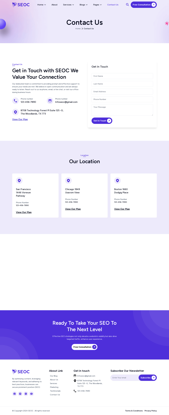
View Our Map (20, 119)
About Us (54, 380)
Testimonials (55, 391)
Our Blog (53, 376)
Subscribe (149, 378)
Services (68, 4)
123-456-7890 (28, 102)
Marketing (54, 387)
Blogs (84, 4)
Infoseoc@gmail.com (66, 102)
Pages (97, 4)
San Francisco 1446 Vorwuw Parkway (23, 192)
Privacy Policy (151, 411)
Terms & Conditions (134, 411)
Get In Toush (103, 121)
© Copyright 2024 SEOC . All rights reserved (31, 411)
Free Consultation (145, 5)
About (55, 4)
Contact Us (112, 4)
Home (41, 4)
